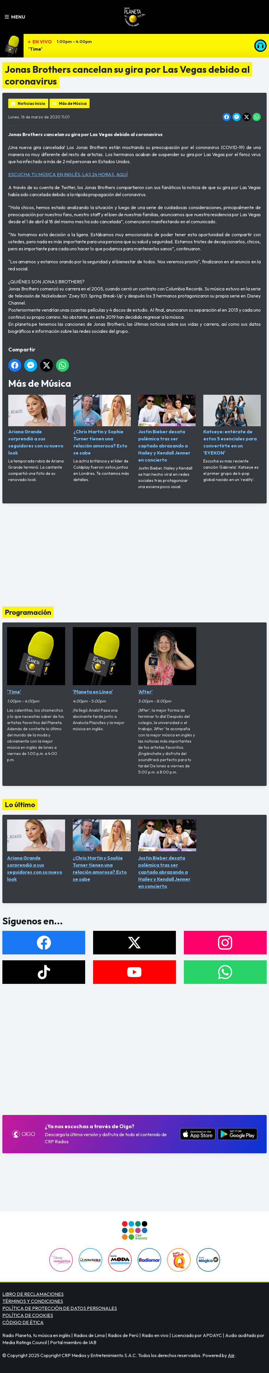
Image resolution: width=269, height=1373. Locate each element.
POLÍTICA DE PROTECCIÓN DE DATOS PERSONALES (59, 1308)
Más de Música (73, 103)
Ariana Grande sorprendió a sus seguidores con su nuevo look (37, 425)
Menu (15, 17)
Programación (28, 612)
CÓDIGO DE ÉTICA (23, 1322)
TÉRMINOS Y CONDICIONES (32, 1301)
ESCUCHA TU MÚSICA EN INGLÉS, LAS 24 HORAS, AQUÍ (68, 174)
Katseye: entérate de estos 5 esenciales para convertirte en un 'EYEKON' (232, 425)
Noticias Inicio (31, 103)
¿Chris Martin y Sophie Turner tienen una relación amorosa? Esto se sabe (102, 425)
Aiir (231, 1355)
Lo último (20, 804)
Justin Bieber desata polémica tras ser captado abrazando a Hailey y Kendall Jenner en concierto (167, 429)
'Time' (35, 49)
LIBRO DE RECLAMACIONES (33, 1294)
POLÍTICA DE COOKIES (27, 1315)
